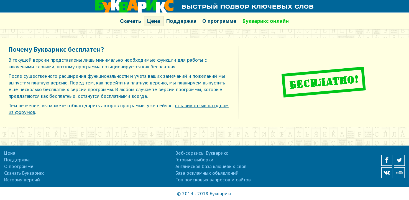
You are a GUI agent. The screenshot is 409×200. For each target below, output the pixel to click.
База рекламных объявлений (207, 173)
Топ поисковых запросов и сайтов (213, 179)
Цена (153, 21)
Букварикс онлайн (265, 21)
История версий (22, 179)
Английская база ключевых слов (211, 166)
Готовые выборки (194, 159)
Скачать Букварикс (24, 173)
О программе (219, 21)
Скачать (130, 21)
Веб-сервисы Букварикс (201, 153)
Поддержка (181, 21)
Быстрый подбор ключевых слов (248, 6)
